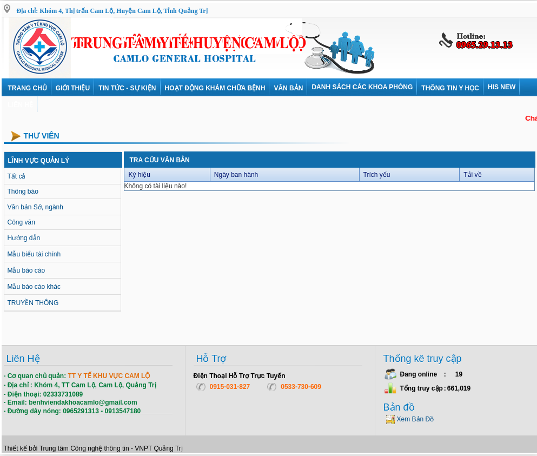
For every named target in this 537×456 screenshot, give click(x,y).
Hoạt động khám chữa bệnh (215, 88)
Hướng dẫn (24, 238)
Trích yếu (376, 175)
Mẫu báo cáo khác (34, 286)
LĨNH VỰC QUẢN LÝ (39, 160)
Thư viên (41, 135)
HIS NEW (501, 87)
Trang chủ (27, 88)
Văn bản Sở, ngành (35, 207)
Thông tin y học (450, 88)
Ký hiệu (139, 175)
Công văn (21, 222)
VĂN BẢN (288, 88)
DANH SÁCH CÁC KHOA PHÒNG (362, 87)
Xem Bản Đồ (415, 419)
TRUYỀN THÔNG (33, 303)
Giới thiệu (73, 88)
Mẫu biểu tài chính (34, 254)
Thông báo (23, 191)
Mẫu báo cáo (26, 270)
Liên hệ (20, 105)
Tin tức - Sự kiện (127, 88)
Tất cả (17, 176)
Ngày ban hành (236, 175)
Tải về (472, 175)
